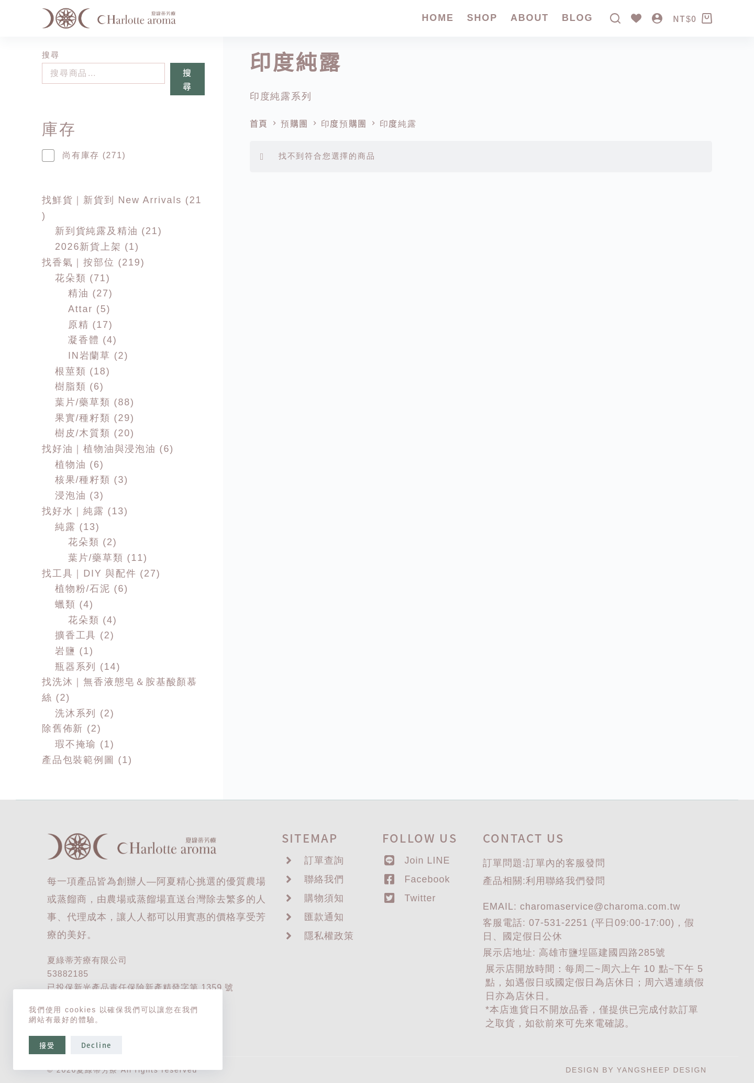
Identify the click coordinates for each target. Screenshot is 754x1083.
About (530, 18)
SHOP (482, 18)
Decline (96, 1045)
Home (438, 18)
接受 (47, 1045)
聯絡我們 (565, 881)
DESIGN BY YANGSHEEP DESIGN (636, 1070)
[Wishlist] (636, 18)
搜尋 (50, 54)
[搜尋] (615, 18)
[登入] (657, 18)
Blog (577, 18)
